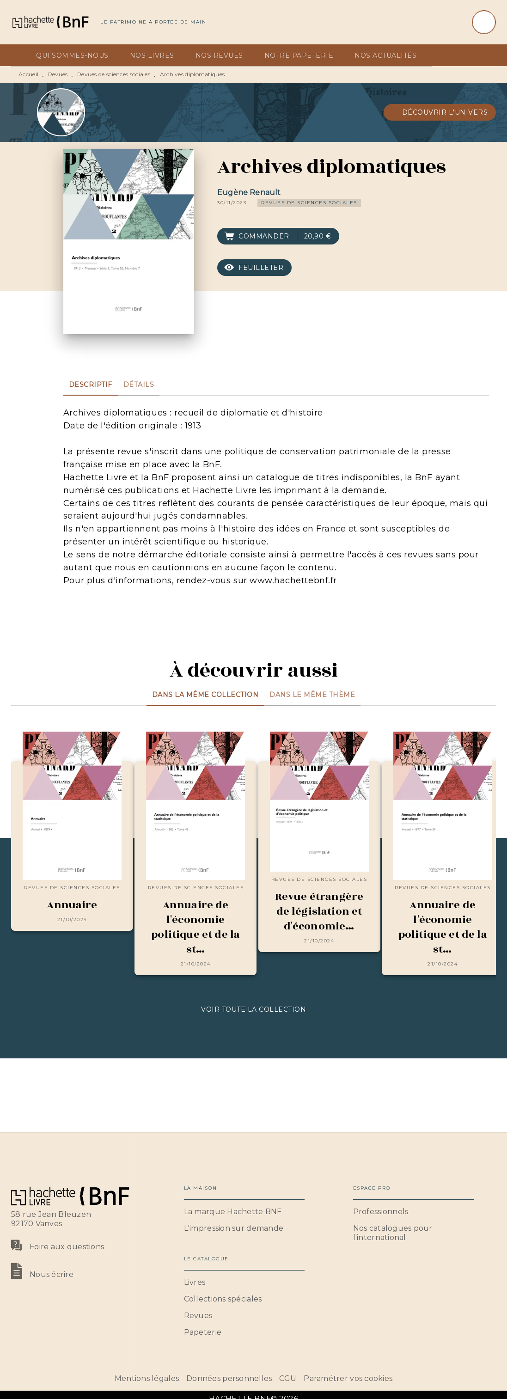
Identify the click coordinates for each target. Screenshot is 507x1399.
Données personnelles (229, 1378)
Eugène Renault (249, 192)
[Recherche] (483, 22)
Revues (58, 74)
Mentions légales (147, 1378)
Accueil (28, 74)
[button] (440, 112)
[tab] (21, 55)
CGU (287, 1378)
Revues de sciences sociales (113, 74)
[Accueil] (50, 22)
